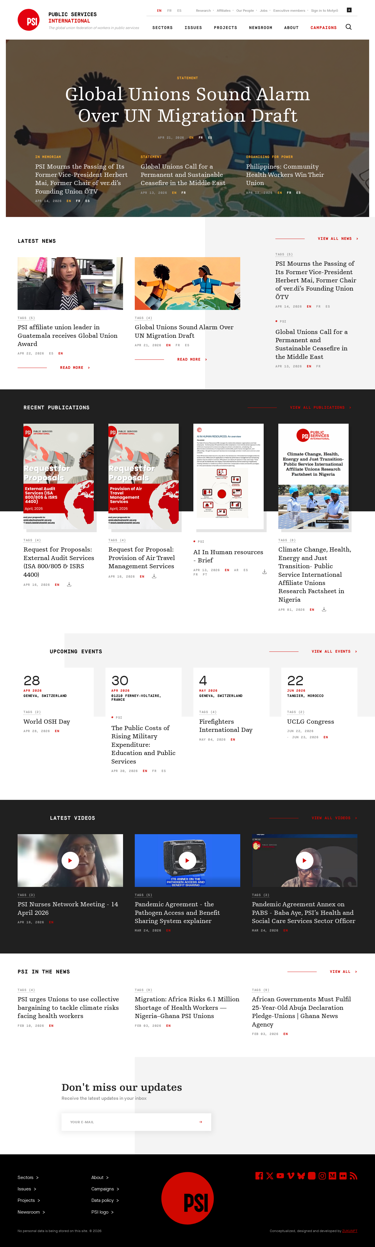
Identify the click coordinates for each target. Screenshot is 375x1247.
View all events (331, 651)
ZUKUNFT (349, 1231)
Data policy (103, 1200)
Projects (225, 28)
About (291, 28)
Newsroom (260, 28)
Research (203, 10)
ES (179, 10)
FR (169, 10)
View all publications (317, 407)
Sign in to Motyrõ (324, 10)
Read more (71, 368)
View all (340, 972)
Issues (193, 28)
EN (159, 10)
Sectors (162, 28)
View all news (334, 238)
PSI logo (100, 1212)
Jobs (263, 10)
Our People (245, 10)
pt (205, 574)
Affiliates (224, 10)
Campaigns (324, 28)
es (210, 137)
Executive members (289, 10)
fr (201, 137)
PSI (282, 321)
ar (236, 570)
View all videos (331, 818)
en (191, 137)
